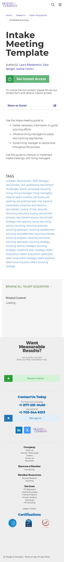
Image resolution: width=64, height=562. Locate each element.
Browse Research (29, 478)
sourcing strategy (39, 241)
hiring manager (22, 193)
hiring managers (42, 193)
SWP (34, 181)
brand (23, 189)
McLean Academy (29, 497)
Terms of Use (31, 557)
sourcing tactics (15, 246)
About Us (29, 450)
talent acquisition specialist (36, 254)
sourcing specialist (17, 241)
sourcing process (44, 233)
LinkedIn (11, 181)
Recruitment (24, 181)
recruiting (11, 213)
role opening (23, 221)
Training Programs (29, 494)
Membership (29, 469)
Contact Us (29, 458)
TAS (22, 185)
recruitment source (27, 217)
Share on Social (32, 105)
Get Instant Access (31, 79)
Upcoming (29, 481)
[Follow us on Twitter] (27, 430)
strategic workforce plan (20, 250)
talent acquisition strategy (21, 258)
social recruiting (41, 221)
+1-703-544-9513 (32, 412)
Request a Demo (35, 378)
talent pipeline (46, 258)
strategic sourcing (36, 246)
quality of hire (28, 209)
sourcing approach (17, 229)
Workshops (29, 500)
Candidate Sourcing (19, 20)
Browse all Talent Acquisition (27, 286)
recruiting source (28, 213)
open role (36, 201)
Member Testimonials (30, 453)
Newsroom (29, 461)
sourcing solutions (39, 237)
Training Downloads (30, 492)
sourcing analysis (36, 225)
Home (9, 15)
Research (20, 15)
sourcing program (16, 237)
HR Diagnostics (29, 489)
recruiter (42, 209)
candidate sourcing (39, 189)
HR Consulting (29, 502)
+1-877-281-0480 (32, 405)
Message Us (35, 418)
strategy (40, 250)
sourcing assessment (41, 229)
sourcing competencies (19, 233)
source (10, 225)
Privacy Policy (44, 557)
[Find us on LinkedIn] (19, 430)
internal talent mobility (19, 197)
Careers (29, 455)
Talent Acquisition (38, 15)
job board (39, 197)
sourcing (20, 225)
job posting (23, 201)
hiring (9, 193)
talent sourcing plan (17, 262)
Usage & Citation (29, 508)
